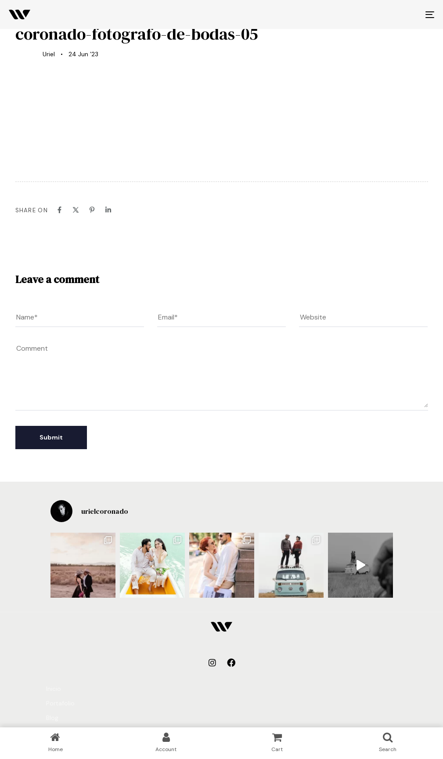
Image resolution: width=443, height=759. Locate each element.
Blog (52, 718)
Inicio (53, 689)
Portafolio (60, 703)
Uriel (49, 54)
